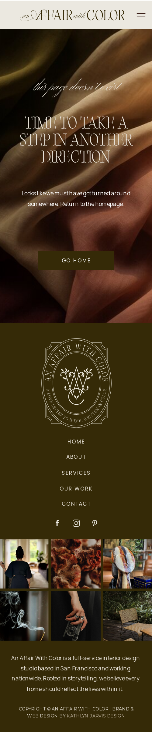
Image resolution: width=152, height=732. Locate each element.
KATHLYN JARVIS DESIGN (96, 715)
